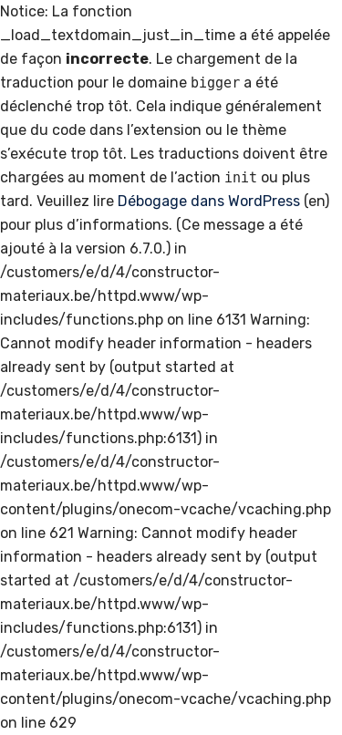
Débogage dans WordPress (209, 201)
